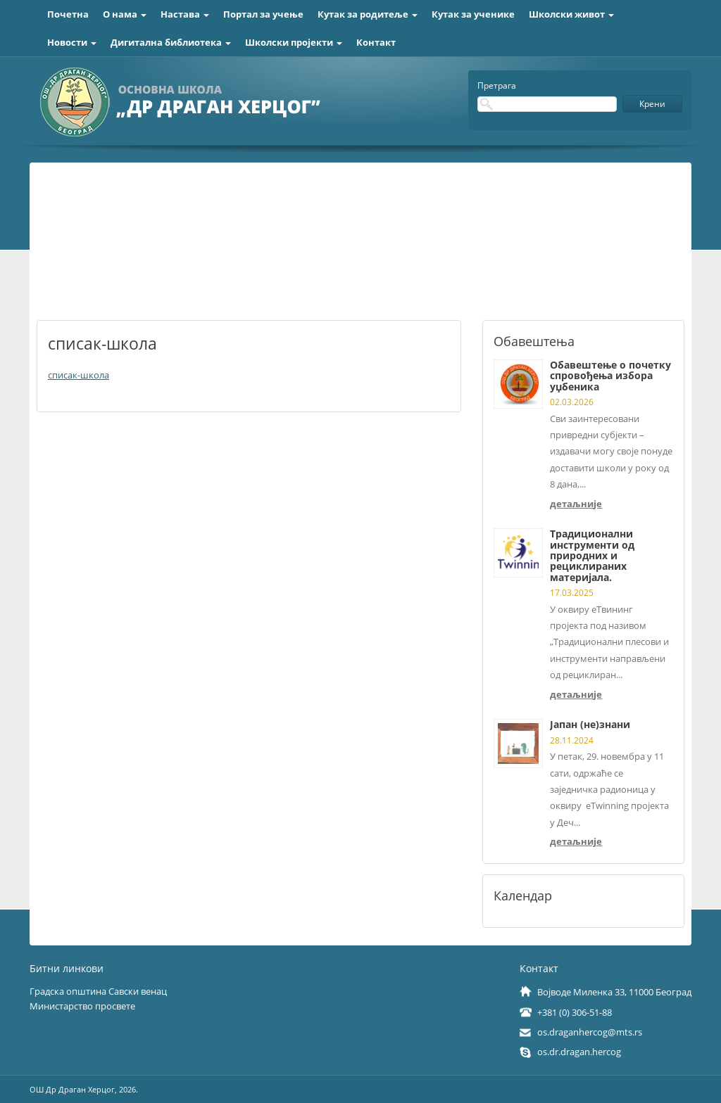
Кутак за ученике (473, 14)
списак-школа (78, 375)
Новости (71, 42)
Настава (185, 14)
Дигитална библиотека (171, 42)
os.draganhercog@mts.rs (589, 1032)
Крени (652, 104)
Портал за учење (263, 14)
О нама (124, 14)
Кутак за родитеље (368, 14)
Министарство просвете (82, 1006)
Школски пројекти (293, 42)
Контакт (376, 42)
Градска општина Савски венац (98, 991)
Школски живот (571, 14)
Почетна (68, 14)
